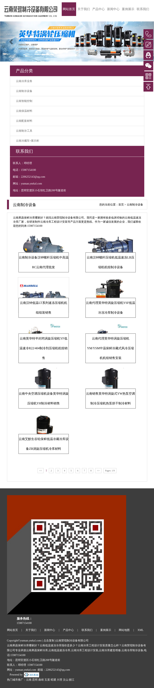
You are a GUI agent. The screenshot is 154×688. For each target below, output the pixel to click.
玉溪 (47, 679)
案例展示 (128, 9)
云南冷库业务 (24, 81)
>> (98, 470)
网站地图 (124, 630)
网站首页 (69, 9)
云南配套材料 (24, 120)
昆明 (35, 679)
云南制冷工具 (24, 130)
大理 (59, 679)
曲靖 (41, 679)
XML (140, 630)
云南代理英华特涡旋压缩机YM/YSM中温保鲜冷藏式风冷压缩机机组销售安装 (110, 348)
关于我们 (83, 9)
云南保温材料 (24, 110)
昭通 (53, 679)
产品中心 (98, 9)
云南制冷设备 (24, 91)
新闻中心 (113, 9)
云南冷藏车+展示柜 (27, 140)
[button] (11, 41)
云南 (29, 679)
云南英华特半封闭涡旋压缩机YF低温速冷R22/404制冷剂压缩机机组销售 (43, 348)
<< (40, 470)
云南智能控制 (24, 101)
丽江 (71, 679)
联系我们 (143, 9)
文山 (65, 679)
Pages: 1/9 (110, 470)
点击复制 (48, 640)
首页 (121, 204)
